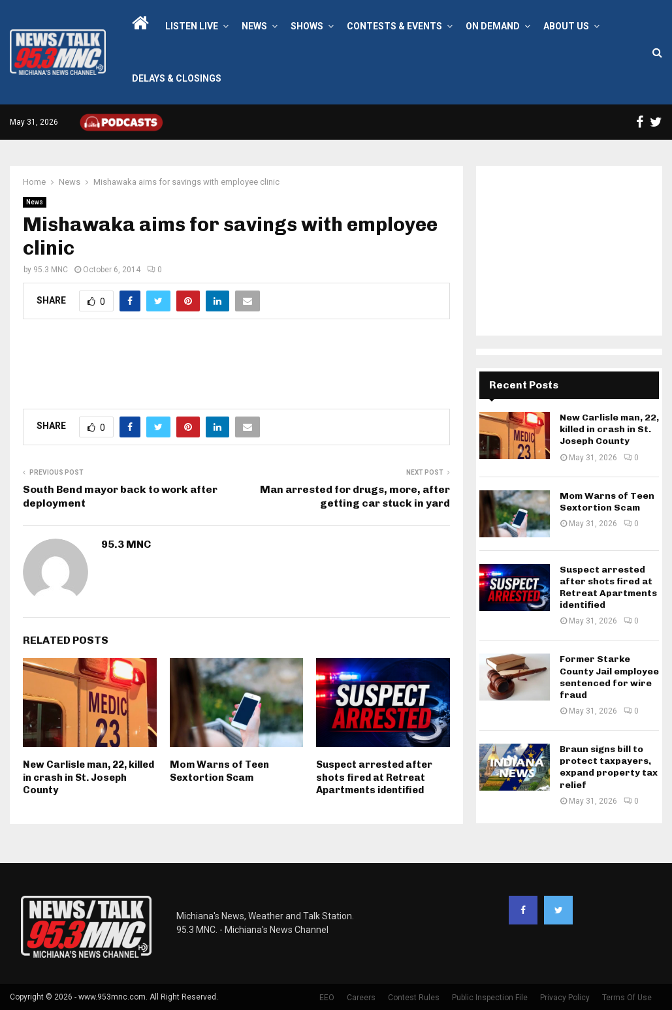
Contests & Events (394, 26)
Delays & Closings (176, 78)
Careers (361, 997)
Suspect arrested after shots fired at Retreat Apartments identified (374, 777)
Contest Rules (414, 997)
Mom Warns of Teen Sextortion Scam (219, 771)
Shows (307, 26)
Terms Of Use (627, 997)
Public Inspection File (490, 997)
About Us (566, 26)
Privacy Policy (565, 997)
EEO (326, 997)
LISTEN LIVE (191, 26)
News (254, 26)
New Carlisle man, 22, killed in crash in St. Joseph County (88, 777)
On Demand (493, 26)
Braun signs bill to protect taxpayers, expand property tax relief (609, 767)
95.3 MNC (50, 269)
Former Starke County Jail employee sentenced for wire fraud (609, 677)
